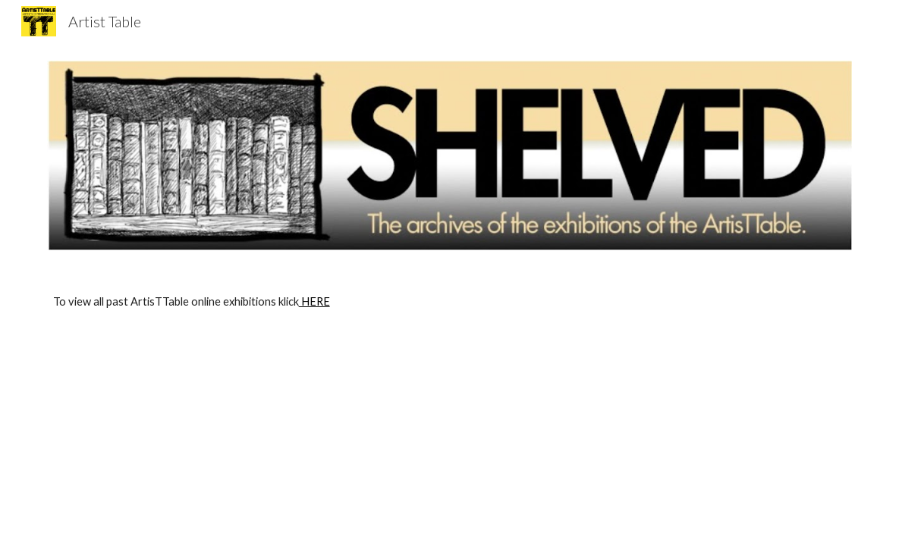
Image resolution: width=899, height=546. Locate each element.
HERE (314, 301)
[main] (450, 302)
